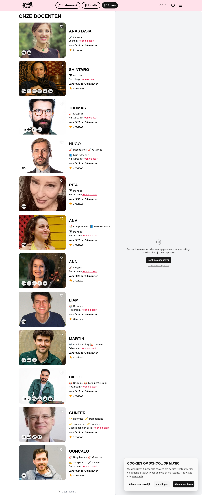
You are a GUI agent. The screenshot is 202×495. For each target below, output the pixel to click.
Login (161, 5)
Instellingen (161, 484)
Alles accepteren (183, 484)
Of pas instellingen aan (158, 265)
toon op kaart (86, 40)
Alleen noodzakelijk (140, 484)
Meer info (137, 476)
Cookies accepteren (159, 260)
